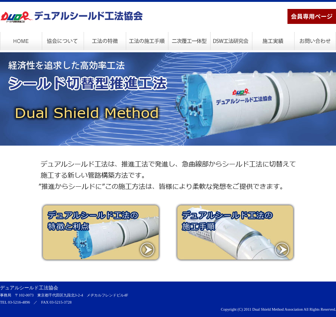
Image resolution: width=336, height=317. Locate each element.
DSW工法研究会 (231, 41)
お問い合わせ (315, 41)
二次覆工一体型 (189, 41)
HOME (21, 41)
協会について (63, 41)
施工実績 (273, 41)
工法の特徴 (105, 41)
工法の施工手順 (147, 41)
